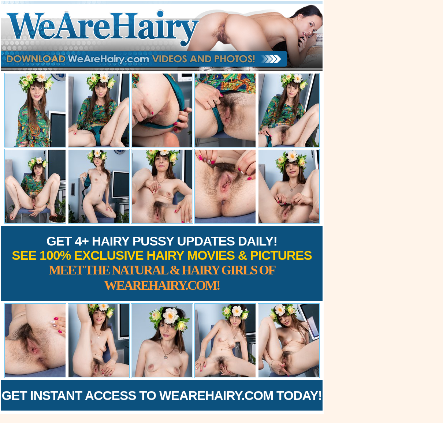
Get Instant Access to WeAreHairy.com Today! (162, 395)
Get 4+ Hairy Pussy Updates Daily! (162, 263)
